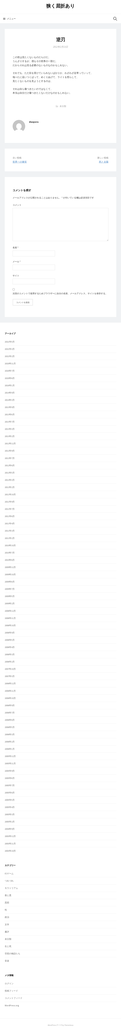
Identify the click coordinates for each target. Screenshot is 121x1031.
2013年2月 (10, 436)
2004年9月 (10, 828)
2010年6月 (10, 559)
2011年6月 (10, 516)
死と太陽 (103, 161)
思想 (7, 902)
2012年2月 (10, 487)
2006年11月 (10, 690)
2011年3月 (10, 530)
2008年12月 (10, 610)
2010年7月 (10, 552)
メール (17, 261)
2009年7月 (10, 589)
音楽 (7, 960)
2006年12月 (10, 683)
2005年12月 (10, 756)
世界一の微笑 (20, 161)
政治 (7, 917)
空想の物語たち (12, 953)
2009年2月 (10, 603)
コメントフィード (13, 998)
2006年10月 (10, 698)
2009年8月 (10, 581)
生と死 (8, 946)
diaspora (33, 121)
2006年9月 (10, 705)
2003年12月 (10, 836)
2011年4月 (10, 523)
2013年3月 (10, 429)
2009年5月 (10, 596)
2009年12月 (10, 567)
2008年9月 (10, 632)
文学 (7, 924)
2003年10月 (10, 850)
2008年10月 (10, 625)
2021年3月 (10, 349)
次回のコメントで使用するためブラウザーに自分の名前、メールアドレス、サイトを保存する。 (60, 293)
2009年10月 (10, 574)
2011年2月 (10, 538)
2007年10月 (10, 669)
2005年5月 (10, 799)
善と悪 (8, 895)
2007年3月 (10, 676)
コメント (17, 205)
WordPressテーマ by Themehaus (60, 1025)
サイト (16, 275)
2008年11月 (10, 618)
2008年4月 (10, 647)
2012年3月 (10, 480)
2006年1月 (10, 748)
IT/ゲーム (9, 873)
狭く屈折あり (60, 6)
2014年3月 (10, 400)
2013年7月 (10, 421)
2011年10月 (10, 494)
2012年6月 (10, 465)
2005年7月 (10, 785)
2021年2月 (10, 356)
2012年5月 (10, 472)
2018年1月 (10, 385)
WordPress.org (12, 1005)
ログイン (9, 983)
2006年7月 (10, 712)
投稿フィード (11, 990)
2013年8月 (10, 414)
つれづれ (9, 880)
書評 (7, 931)
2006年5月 (10, 727)
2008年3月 (10, 654)
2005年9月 (10, 770)
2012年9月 (10, 450)
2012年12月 (10, 443)
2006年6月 (10, 719)
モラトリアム (11, 888)
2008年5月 (10, 639)
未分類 (63, 106)
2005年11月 (10, 763)
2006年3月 (10, 734)
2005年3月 (10, 814)
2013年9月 (10, 407)
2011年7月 (10, 509)
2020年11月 (10, 363)
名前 (15, 247)
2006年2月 (10, 741)
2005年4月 (10, 807)
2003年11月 (10, 843)
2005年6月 (10, 792)
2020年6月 (10, 378)
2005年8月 (10, 778)
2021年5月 (10, 341)
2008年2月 (10, 661)
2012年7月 (10, 458)
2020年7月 (10, 370)
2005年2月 (10, 821)
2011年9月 (10, 501)
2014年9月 (10, 392)
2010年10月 (10, 545)
